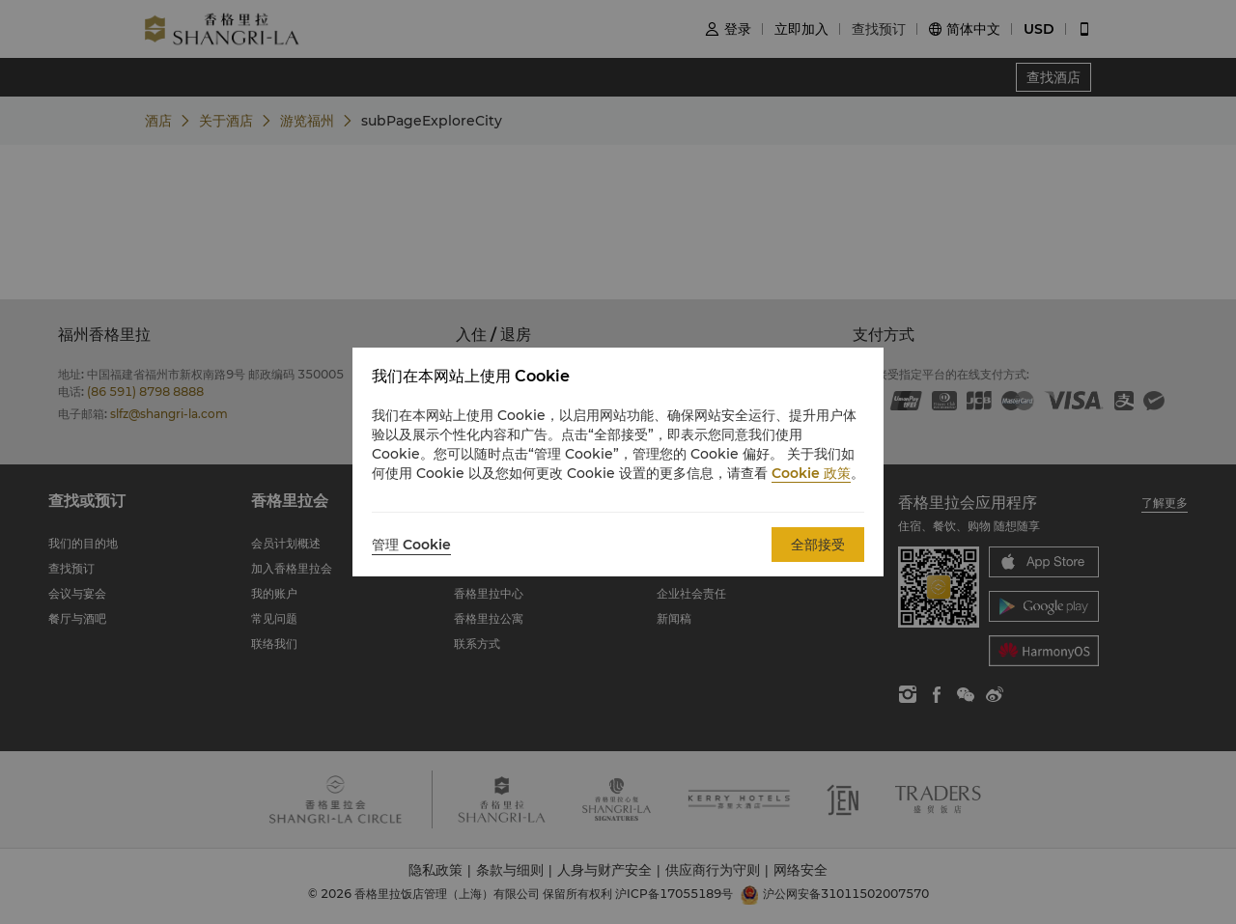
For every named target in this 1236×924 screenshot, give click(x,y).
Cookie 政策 (811, 473)
